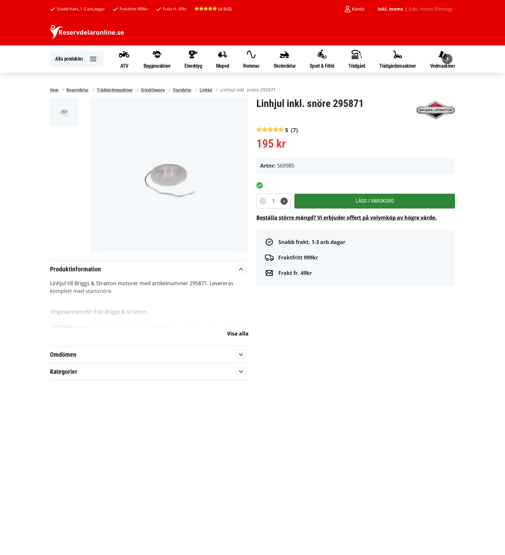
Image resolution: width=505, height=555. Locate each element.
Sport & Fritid (322, 59)
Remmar (251, 59)
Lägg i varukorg (375, 201)
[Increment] (284, 201)
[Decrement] (262, 201)
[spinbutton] (273, 201)
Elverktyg (193, 59)
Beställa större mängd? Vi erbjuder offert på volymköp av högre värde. (346, 217)
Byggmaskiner (157, 59)
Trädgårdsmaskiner (397, 59)
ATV (124, 59)
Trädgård (356, 59)
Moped (222, 59)
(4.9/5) (213, 9)
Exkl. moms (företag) (430, 9)
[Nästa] (447, 59)
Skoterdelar (284, 59)
